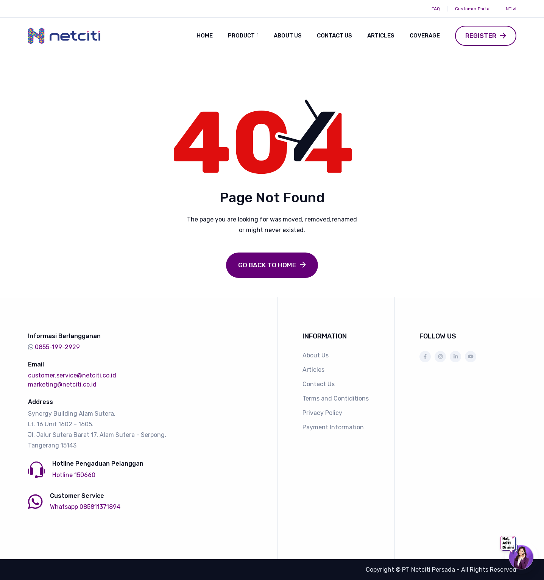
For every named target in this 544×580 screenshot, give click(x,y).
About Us (288, 35)
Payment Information (333, 427)
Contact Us (334, 35)
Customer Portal (473, 8)
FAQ (436, 8)
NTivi (511, 8)
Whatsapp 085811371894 (85, 506)
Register (480, 35)
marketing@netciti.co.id (62, 384)
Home (204, 35)
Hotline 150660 (73, 474)
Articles (380, 35)
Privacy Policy (322, 412)
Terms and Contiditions (335, 398)
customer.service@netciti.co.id (72, 375)
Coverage (425, 35)
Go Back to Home (267, 264)
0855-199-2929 (57, 347)
